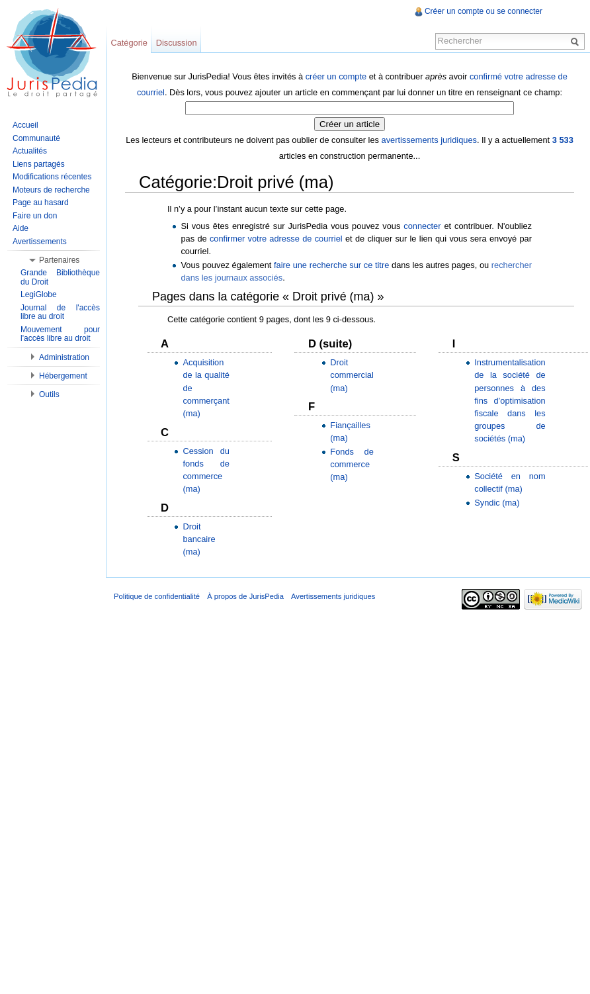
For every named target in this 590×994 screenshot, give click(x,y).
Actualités (30, 151)
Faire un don (35, 215)
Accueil (25, 125)
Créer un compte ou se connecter (483, 11)
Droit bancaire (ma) (199, 539)
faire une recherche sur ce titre (331, 265)
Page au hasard (41, 202)
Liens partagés (39, 164)
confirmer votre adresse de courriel (276, 239)
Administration (64, 357)
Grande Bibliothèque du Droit (60, 277)
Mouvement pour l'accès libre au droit (60, 334)
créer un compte (336, 76)
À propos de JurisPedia (245, 596)
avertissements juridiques (429, 140)
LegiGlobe (39, 294)
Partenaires (59, 260)
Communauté (36, 138)
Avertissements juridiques (333, 596)
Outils (49, 394)
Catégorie (129, 43)
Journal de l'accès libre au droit (60, 312)
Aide (20, 228)
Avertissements (40, 241)
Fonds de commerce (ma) (351, 464)
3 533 (562, 140)
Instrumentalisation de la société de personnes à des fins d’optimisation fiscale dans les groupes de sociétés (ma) (509, 400)
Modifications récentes (52, 176)
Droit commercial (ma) (351, 374)
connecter (422, 226)
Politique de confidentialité (157, 596)
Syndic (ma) (496, 503)
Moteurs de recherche (51, 190)
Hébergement (63, 376)
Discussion (176, 43)
